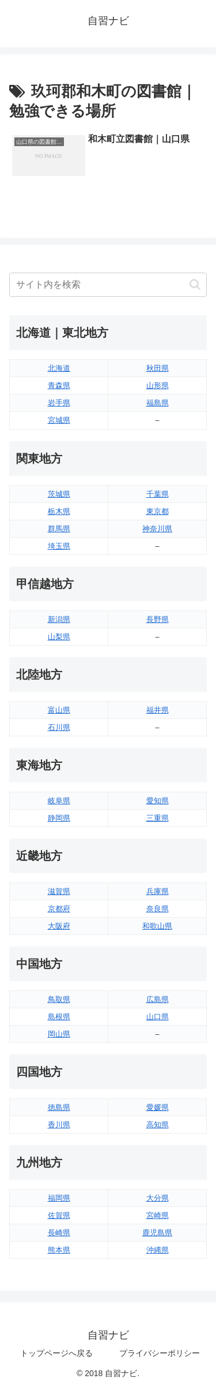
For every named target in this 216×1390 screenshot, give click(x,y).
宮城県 (59, 420)
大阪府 (59, 926)
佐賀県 (59, 1215)
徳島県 (59, 1107)
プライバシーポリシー (159, 1353)
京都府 (59, 908)
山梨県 (59, 636)
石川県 (59, 727)
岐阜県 (59, 800)
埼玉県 (59, 546)
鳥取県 (59, 999)
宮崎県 (157, 1215)
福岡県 (59, 1198)
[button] (195, 284)
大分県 (157, 1198)
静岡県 (59, 818)
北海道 (59, 368)
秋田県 (157, 368)
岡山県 (59, 1034)
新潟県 (59, 619)
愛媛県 (157, 1107)
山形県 (157, 385)
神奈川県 (157, 528)
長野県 (157, 619)
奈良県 (157, 908)
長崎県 (59, 1232)
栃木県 (59, 511)
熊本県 (59, 1250)
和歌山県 (157, 926)
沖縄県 (157, 1250)
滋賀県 (59, 891)
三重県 (157, 818)
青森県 (59, 385)
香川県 (59, 1124)
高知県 (157, 1124)
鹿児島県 (157, 1232)
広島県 (157, 999)
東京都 (157, 511)
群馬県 (59, 528)
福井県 (157, 710)
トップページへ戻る (56, 1353)
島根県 (59, 1016)
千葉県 (157, 494)
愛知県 (157, 800)
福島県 (157, 402)
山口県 (157, 1016)
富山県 (59, 710)
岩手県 (59, 402)
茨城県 (59, 494)
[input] (108, 285)
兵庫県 (157, 891)
